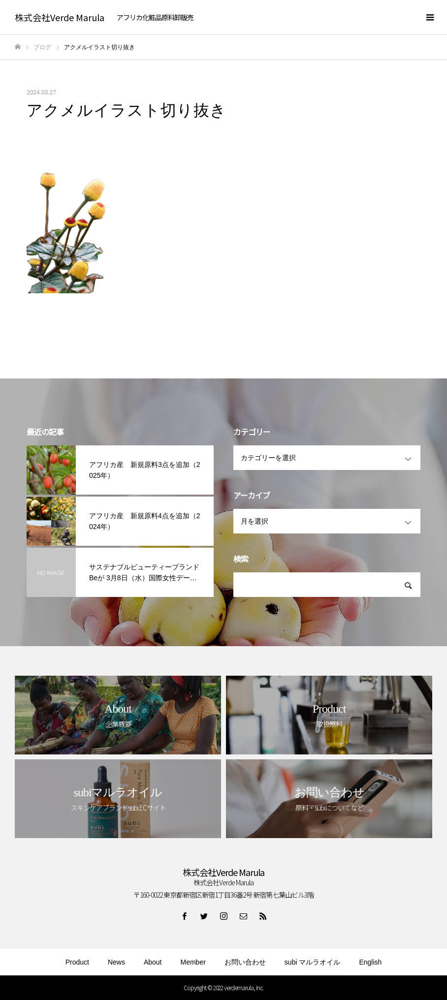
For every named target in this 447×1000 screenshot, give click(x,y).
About (153, 962)
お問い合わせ (245, 962)
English (370, 962)
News (116, 962)
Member (193, 962)
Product (77, 962)
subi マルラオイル (313, 962)
